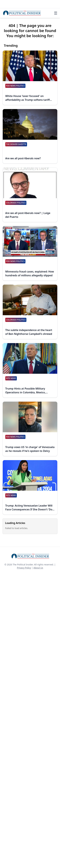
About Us (38, 567)
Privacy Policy (24, 567)
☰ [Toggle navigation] (55, 13)
